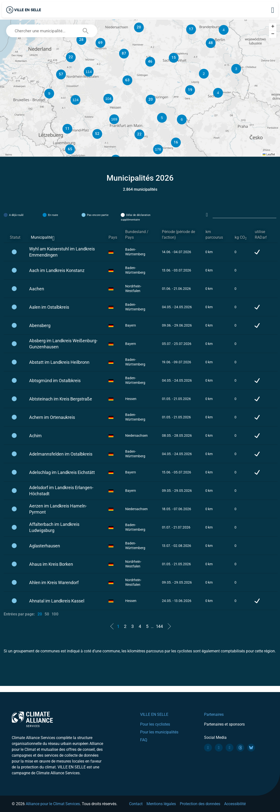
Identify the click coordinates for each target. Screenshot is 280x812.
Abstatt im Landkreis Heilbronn (59, 362)
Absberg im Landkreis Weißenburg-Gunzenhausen (63, 343)
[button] (204, 74)
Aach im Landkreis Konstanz (57, 270)
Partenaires (214, 714)
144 (159, 626)
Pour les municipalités (159, 732)
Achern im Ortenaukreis (52, 417)
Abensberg (39, 325)
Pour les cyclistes (155, 724)
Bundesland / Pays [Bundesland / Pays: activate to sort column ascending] (136, 234)
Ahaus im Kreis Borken (51, 564)
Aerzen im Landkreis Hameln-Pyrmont (58, 509)
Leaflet (269, 154)
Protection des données (200, 803)
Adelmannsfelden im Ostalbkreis (60, 454)
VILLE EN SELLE (154, 714)
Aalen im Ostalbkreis (49, 307)
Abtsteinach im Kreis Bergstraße (60, 398)
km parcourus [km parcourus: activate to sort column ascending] (214, 234)
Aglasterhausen (44, 545)
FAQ (143, 740)
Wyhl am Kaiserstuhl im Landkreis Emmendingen (62, 252)
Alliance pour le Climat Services (53, 803)
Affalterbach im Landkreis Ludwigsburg (54, 527)
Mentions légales (161, 803)
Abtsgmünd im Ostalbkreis (55, 380)
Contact (136, 803)
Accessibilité (235, 803)
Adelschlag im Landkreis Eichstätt (62, 472)
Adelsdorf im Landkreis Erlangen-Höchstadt (61, 490)
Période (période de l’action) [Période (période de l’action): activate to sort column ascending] (178, 234)
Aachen (36, 288)
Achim (35, 435)
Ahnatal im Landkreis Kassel (56, 600)
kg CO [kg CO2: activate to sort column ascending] (241, 237)
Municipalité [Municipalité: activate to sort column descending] (41, 237)
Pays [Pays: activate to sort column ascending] (113, 237)
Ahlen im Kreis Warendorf (54, 582)
